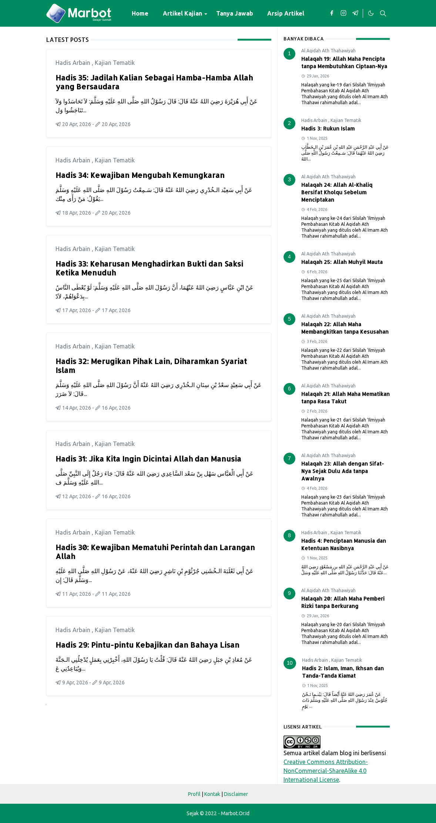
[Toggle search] (383, 13)
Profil (194, 794)
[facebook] (332, 13)
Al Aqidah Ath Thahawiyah (328, 50)
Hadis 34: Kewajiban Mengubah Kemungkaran (140, 175)
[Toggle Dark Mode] (370, 13)
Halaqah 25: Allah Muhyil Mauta (342, 262)
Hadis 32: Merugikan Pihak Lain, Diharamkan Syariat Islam (151, 365)
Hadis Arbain (74, 62)
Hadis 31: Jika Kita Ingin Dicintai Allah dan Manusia (148, 458)
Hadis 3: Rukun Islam (328, 128)
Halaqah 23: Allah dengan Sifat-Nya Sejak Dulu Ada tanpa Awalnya (342, 471)
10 (290, 663)
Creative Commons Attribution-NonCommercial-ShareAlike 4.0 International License (326, 770)
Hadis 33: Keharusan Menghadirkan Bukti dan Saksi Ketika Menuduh (149, 268)
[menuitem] (140, 13)
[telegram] (355, 13)
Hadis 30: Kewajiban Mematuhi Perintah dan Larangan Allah (155, 551)
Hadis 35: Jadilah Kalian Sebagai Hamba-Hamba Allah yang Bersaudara (154, 82)
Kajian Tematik (115, 62)
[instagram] (343, 13)
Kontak (212, 794)
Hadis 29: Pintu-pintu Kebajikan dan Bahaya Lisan (147, 645)
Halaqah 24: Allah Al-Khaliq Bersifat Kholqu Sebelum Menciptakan (336, 192)
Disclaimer (236, 794)
